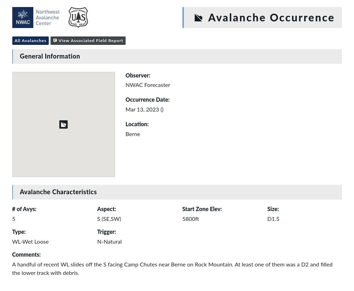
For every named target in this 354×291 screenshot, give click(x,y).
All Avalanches (31, 40)
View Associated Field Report (88, 40)
